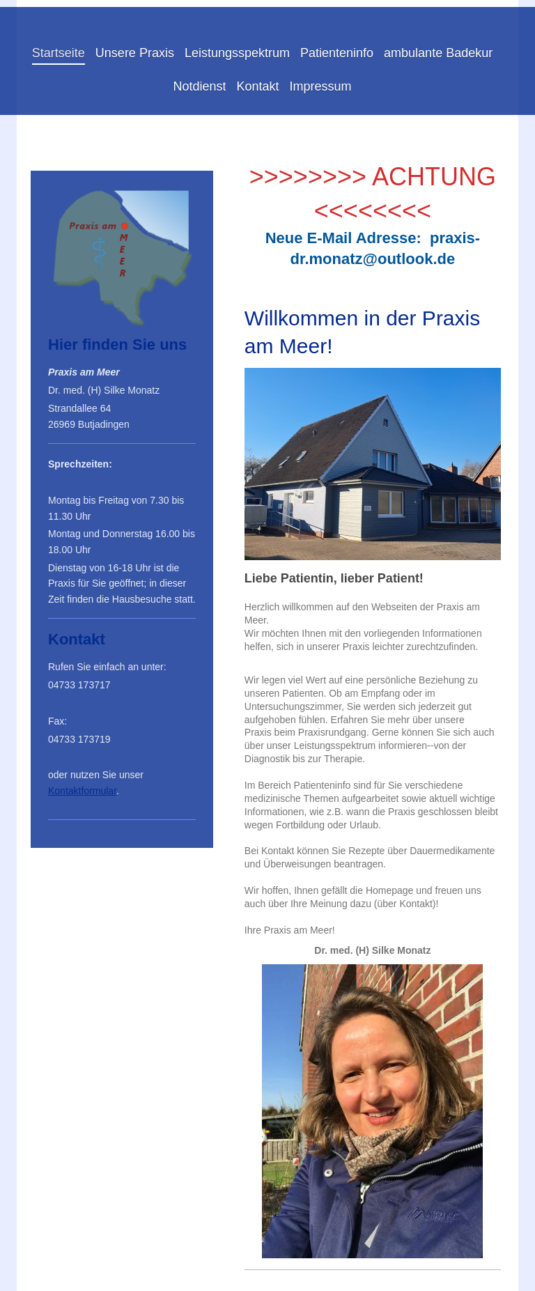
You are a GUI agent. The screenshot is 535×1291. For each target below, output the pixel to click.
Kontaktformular (82, 790)
